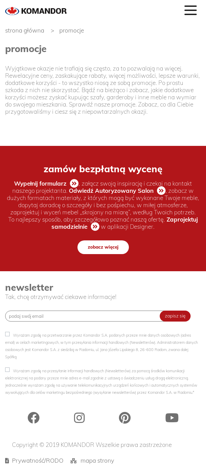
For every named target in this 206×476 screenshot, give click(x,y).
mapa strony (97, 460)
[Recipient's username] (87, 316)
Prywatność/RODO (37, 460)
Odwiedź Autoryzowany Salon (111, 190)
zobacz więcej (103, 247)
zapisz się (175, 315)
